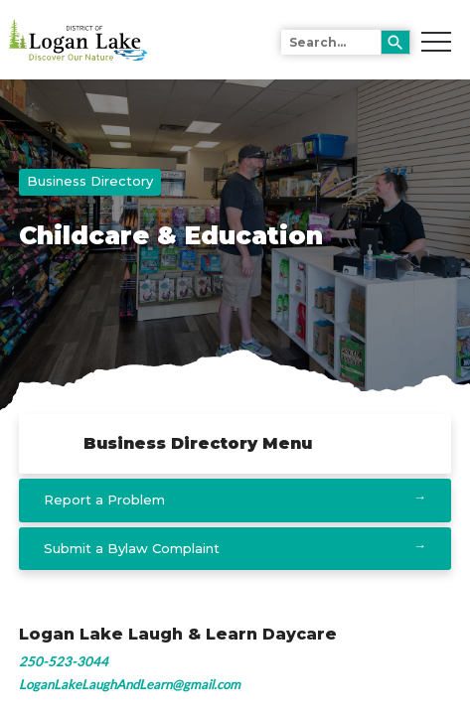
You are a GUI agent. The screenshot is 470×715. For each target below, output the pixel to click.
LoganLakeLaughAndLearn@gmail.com (129, 684)
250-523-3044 (63, 661)
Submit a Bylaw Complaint (132, 548)
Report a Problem (104, 499)
